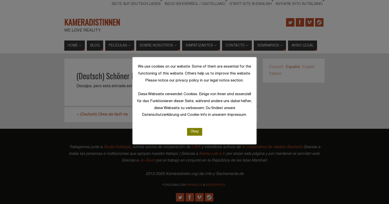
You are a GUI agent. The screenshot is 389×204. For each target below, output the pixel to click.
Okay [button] (195, 131)
